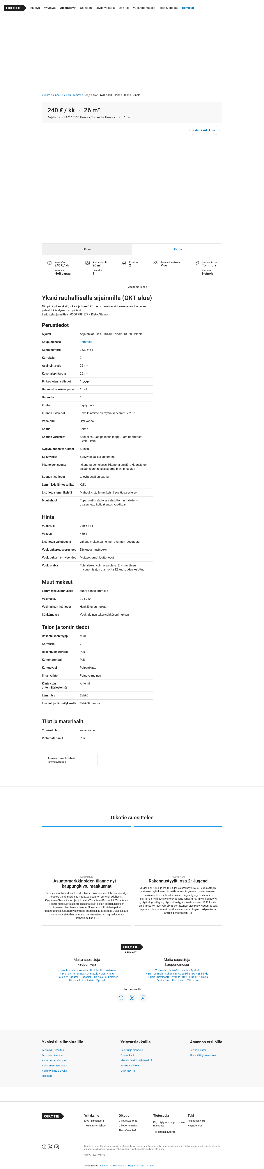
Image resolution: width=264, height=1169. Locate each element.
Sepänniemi (163, 980)
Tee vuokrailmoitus (52, 1055)
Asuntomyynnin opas (54, 1060)
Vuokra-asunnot (51, 95)
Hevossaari (178, 980)
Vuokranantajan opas (54, 1065)
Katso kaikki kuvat (204, 130)
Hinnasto (47, 1075)
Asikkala (111, 970)
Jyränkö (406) (179, 976)
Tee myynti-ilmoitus (53, 1050)
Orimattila (92, 973)
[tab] (87, 249)
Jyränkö (173, 970)
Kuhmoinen (111, 976)
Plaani (192, 976)
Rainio (151, 976)
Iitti (102, 970)
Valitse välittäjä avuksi (54, 1070)
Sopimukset (127, 1055)
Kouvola (83, 970)
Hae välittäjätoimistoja (203, 1055)
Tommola (78, 95)
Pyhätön (195, 970)
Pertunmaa (78, 973)
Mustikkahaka (187, 973)
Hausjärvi (62, 976)
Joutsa (74, 976)
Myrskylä (101, 980)
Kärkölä (89, 980)
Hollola (94, 970)
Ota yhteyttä (128, 1070)
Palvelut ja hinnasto (132, 1050)
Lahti (73, 970)
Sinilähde (203, 973)
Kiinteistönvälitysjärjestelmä (137, 1060)
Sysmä (66, 973)
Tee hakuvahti (198, 1050)
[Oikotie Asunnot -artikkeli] (86, 876)
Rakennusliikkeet (130, 1065)
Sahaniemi (171, 973)
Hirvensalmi (76, 980)
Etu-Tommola (155, 973)
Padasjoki (86, 976)
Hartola (98, 976)
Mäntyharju (107, 973)
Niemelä (203, 976)
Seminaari (163, 976)
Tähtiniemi (193, 980)
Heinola (66, 95)
